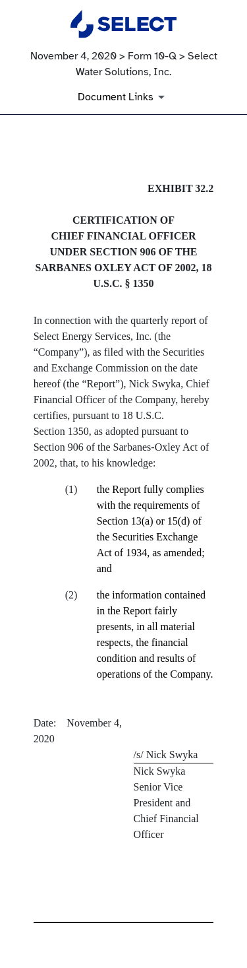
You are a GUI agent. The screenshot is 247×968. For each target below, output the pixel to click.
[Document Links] (123, 97)
